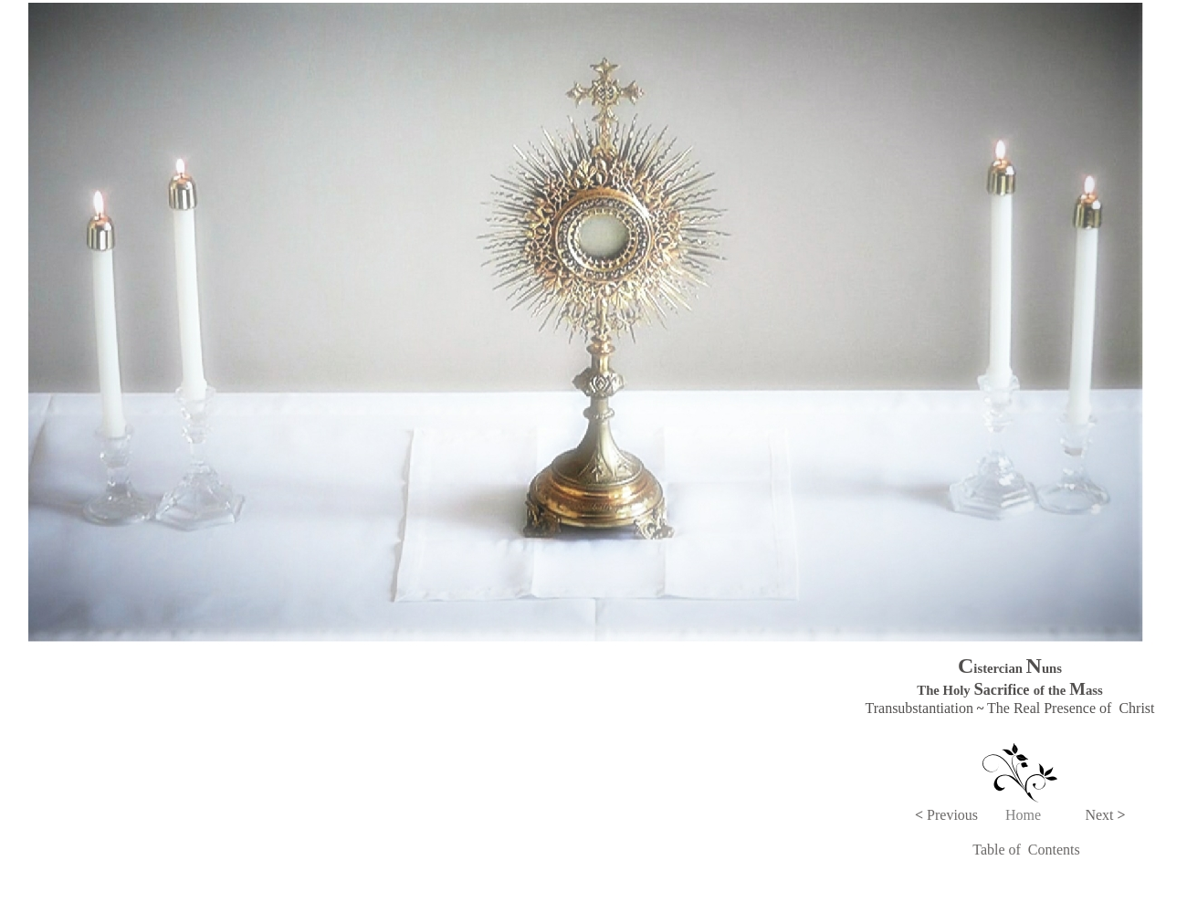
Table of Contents (1026, 849)
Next (1105, 815)
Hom (1020, 815)
